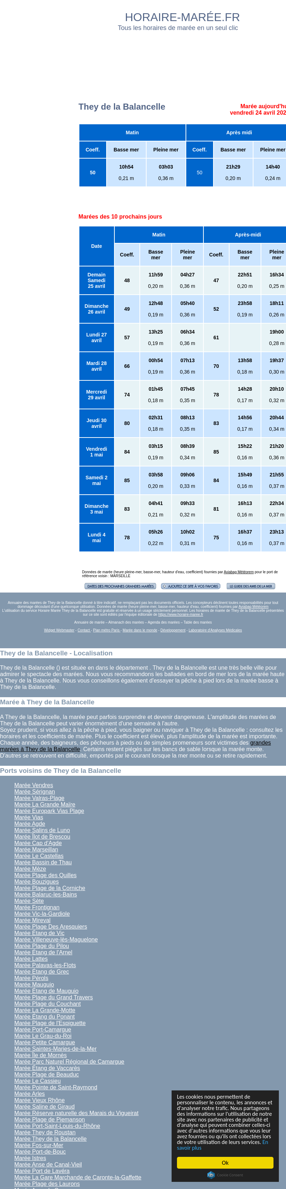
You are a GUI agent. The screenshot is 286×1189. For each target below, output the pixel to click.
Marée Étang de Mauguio (46, 991)
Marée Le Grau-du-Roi (43, 1036)
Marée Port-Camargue (42, 1029)
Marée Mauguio (34, 984)
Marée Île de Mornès (40, 1055)
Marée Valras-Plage (39, 798)
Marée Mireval (32, 920)
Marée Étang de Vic (39, 933)
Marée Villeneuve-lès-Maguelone (56, 939)
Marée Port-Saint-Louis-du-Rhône (57, 1126)
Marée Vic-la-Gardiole (42, 914)
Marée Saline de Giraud (44, 1107)
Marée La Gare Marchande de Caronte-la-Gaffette (77, 1177)
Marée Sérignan (34, 792)
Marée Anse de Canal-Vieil (48, 1164)
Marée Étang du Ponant (44, 1017)
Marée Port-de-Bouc (40, 1152)
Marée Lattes (31, 959)
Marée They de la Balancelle (50, 1139)
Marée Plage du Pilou (41, 946)
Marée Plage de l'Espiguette (50, 1023)
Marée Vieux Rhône (39, 1100)
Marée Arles (29, 1094)
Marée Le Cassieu (37, 1081)
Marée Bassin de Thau (43, 862)
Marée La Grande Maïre (44, 804)
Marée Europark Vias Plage (49, 811)
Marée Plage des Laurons (47, 1184)
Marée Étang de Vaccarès (47, 1068)
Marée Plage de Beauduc (46, 1074)
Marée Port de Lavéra (42, 1171)
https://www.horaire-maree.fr (180, 614)
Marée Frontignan (36, 907)
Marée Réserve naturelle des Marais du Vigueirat (76, 1113)
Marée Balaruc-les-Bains (45, 894)
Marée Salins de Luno (42, 830)
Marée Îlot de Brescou (42, 837)
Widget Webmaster (59, 630)
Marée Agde (29, 824)
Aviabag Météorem (239, 572)
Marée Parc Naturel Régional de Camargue (69, 1062)
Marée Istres (30, 1158)
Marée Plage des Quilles (45, 875)
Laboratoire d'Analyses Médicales (215, 630)
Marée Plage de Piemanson (49, 1119)
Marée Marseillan (36, 849)
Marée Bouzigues (36, 882)
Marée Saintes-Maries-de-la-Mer (55, 1049)
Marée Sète (29, 901)
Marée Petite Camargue (44, 1042)
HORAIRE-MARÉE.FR (182, 17)
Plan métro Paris (106, 630)
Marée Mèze (30, 869)
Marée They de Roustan (44, 1132)
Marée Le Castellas (39, 856)
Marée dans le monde (140, 630)
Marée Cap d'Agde (38, 843)
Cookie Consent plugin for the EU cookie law (225, 1175)
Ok (225, 1162)
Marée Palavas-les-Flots (45, 965)
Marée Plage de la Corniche (49, 888)
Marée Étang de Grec (41, 972)
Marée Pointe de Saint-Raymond (55, 1087)
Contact (84, 630)
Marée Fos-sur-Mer (38, 1145)
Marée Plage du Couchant (47, 1004)
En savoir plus (216, 1147)
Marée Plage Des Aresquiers (50, 927)
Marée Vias (28, 817)
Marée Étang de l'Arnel (43, 952)
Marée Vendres (33, 785)
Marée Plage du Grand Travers (53, 997)
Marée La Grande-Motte (44, 1010)
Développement (173, 630)
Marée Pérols (31, 978)
